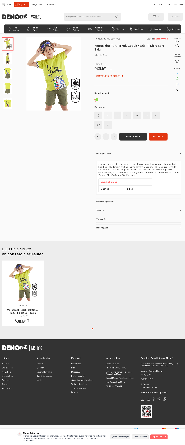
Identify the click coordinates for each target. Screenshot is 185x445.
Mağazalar (37, 4)
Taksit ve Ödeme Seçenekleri (108, 76)
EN (160, 4)
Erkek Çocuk (33, 29)
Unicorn (40, 365)
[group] (54, 74)
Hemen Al (158, 137)
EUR (181, 4)
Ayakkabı (6, 381)
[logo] (16, 17)
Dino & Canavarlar (44, 377)
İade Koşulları (138, 229)
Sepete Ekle (133, 137)
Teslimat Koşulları (79, 385)
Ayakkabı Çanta (95, 29)
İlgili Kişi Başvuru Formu (116, 369)
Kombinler (137, 29)
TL (169, 4)
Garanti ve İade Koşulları (81, 381)
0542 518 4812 (147, 380)
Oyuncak (173, 29)
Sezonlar (155, 29)
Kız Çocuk (13, 29)
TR (153, 4)
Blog (73, 369)
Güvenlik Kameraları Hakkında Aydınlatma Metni (118, 374)
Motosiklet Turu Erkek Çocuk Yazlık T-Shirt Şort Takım (23, 312)
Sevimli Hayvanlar (44, 373)
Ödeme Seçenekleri (138, 203)
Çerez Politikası (112, 365)
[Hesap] (175, 17)
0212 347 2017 (146, 376)
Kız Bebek (53, 29)
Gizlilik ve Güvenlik (114, 387)
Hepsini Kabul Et (159, 437)
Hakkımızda (76, 365)
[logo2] (36, 17)
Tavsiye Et (138, 220)
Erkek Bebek (73, 29)
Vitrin (6, 4)
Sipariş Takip (21, 4)
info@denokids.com (149, 388)
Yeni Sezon (7, 389)
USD (175, 4)
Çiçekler (40, 369)
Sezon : (157, 39)
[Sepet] (156, 17)
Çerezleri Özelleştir (120, 437)
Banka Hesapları (78, 377)
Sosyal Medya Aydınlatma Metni (120, 379)
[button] (92, 330)
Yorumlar (138, 211)
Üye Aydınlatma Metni (115, 383)
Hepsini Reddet (140, 437)
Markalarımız (53, 4)
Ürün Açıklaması (138, 155)
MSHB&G (100, 55)
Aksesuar (118, 29)
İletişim (74, 393)
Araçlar (40, 381)
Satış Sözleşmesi (78, 389)
